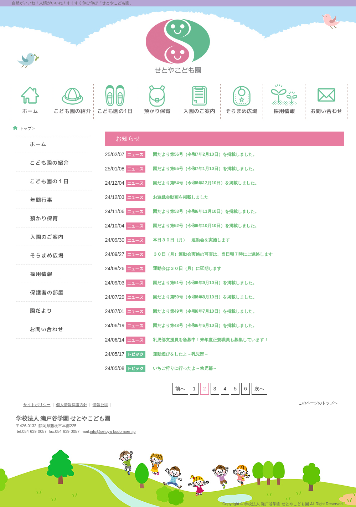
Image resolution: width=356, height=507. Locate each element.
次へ (259, 388)
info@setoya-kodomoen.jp (112, 431)
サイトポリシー (37, 405)
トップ (25, 128)
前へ (180, 388)
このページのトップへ (317, 403)
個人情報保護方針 (71, 405)
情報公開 (100, 405)
